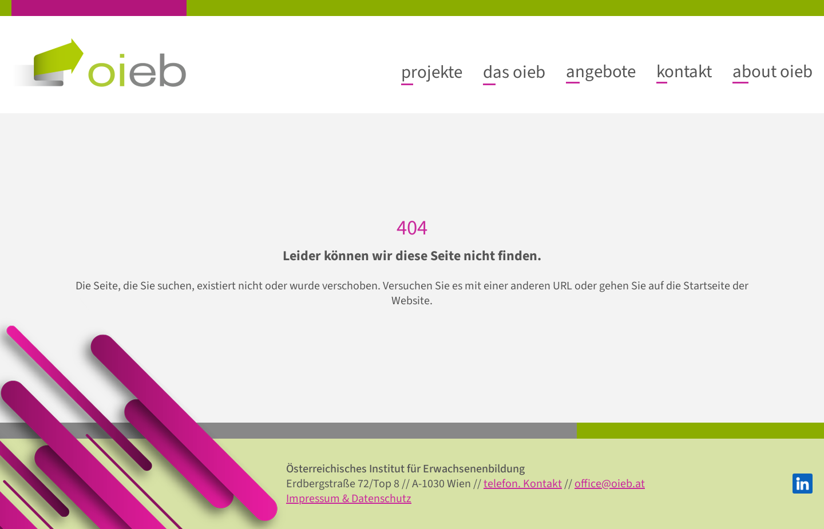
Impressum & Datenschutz (348, 499)
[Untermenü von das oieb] (514, 72)
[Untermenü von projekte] (431, 72)
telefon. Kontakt (523, 484)
